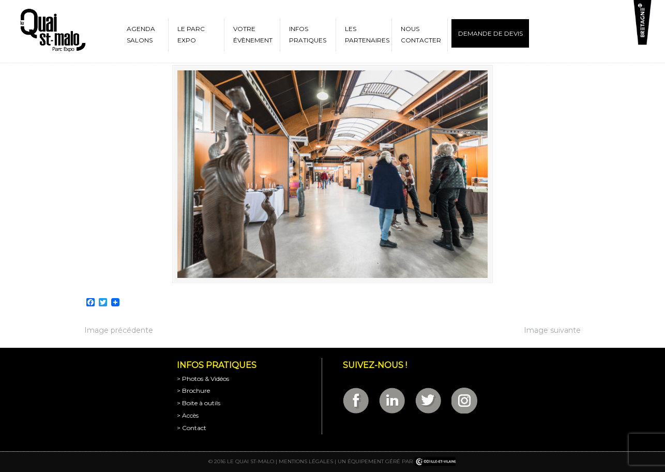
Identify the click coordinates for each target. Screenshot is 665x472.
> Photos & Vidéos (203, 378)
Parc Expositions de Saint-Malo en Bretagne (52, 30)
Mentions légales (306, 461)
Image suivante (552, 330)
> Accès (188, 415)
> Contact (191, 428)
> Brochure (193, 390)
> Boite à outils (198, 403)
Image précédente (118, 330)
